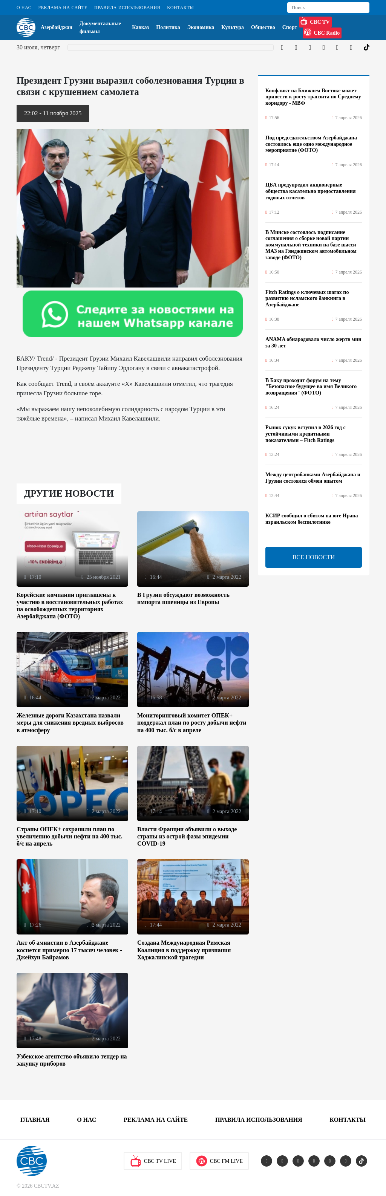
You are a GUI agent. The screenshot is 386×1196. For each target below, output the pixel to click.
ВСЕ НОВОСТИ (314, 557)
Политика (168, 27)
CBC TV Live (153, 1161)
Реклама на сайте (62, 7)
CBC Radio (322, 32)
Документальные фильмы (100, 27)
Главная (34, 1119)
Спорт (289, 27)
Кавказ (140, 27)
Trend (63, 383)
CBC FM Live (219, 1161)
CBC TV (314, 21)
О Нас (24, 7)
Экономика (200, 27)
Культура (232, 27)
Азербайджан (56, 27)
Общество (263, 27)
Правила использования (127, 7)
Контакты (180, 7)
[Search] (328, 7)
